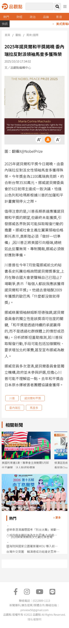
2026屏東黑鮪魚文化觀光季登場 (31, 537)
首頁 (7, 35)
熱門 (6, 17)
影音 (59, 17)
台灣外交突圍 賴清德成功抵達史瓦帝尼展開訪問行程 (33, 551)
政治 (33, 17)
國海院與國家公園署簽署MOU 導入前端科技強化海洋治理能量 (33, 546)
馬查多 (34, 408)
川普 (12, 398)
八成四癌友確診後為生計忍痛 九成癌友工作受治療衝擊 (33, 535)
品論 (46, 17)
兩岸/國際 (32, 35)
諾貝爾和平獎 (32, 398)
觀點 (18, 35)
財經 (19, 17)
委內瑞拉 (14, 408)
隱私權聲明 (34, 619)
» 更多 (57, 517)
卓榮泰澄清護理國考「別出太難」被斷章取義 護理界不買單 (33, 529)
